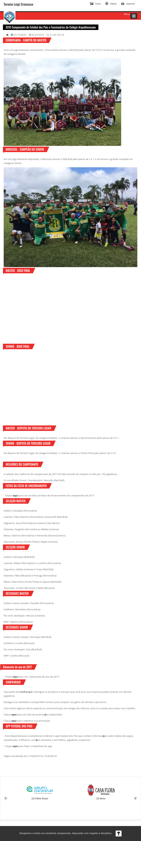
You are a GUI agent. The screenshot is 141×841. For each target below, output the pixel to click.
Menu (127, 14)
